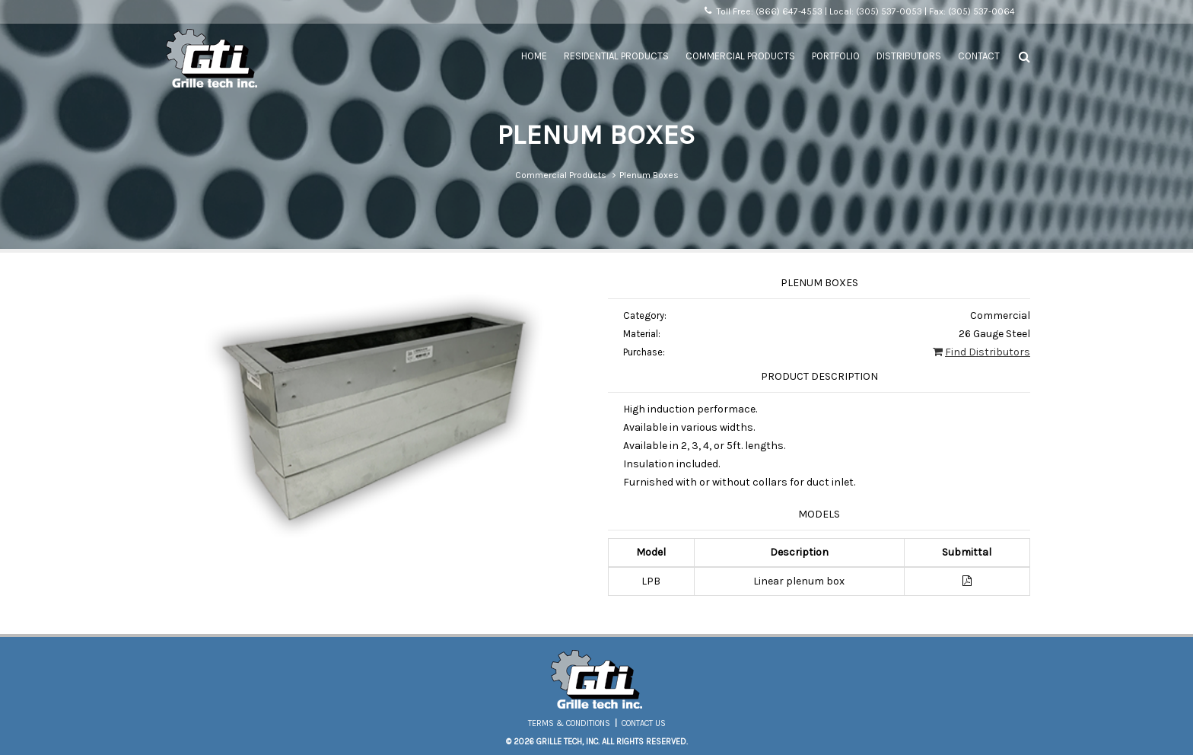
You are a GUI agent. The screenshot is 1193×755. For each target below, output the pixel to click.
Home (534, 56)
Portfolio (836, 56)
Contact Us (644, 723)
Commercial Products (740, 56)
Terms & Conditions (569, 723)
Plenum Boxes (649, 175)
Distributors (908, 56)
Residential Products (616, 56)
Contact (979, 56)
